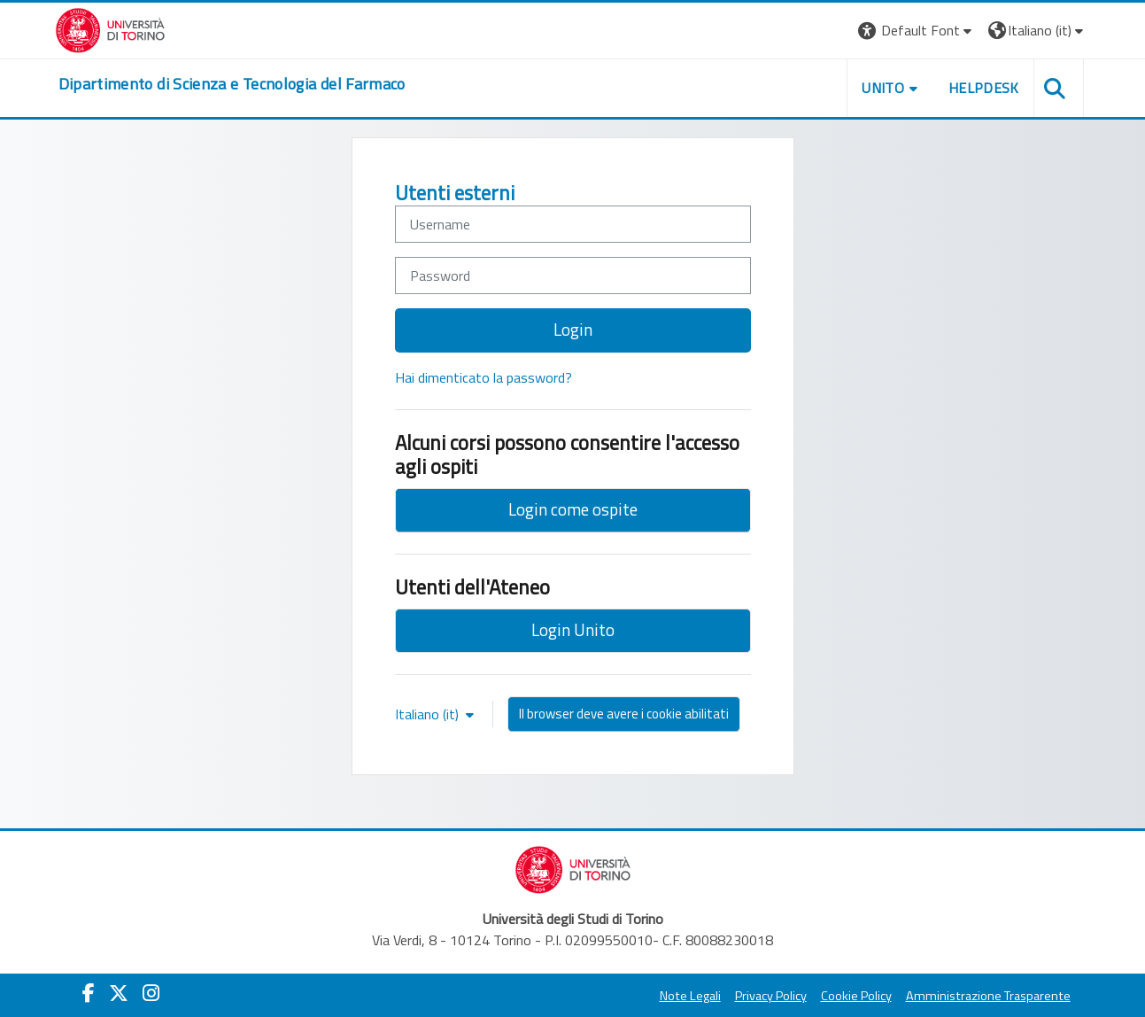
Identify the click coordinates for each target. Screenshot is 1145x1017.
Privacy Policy (771, 995)
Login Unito (573, 629)
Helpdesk (983, 87)
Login (572, 329)
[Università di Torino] (110, 28)
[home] (232, 84)
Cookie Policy (856, 995)
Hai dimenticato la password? (483, 377)
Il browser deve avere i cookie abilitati (624, 713)
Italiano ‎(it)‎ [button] (428, 714)
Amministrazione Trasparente (988, 995)
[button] (917, 30)
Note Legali (690, 995)
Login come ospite (573, 509)
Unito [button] (883, 87)
